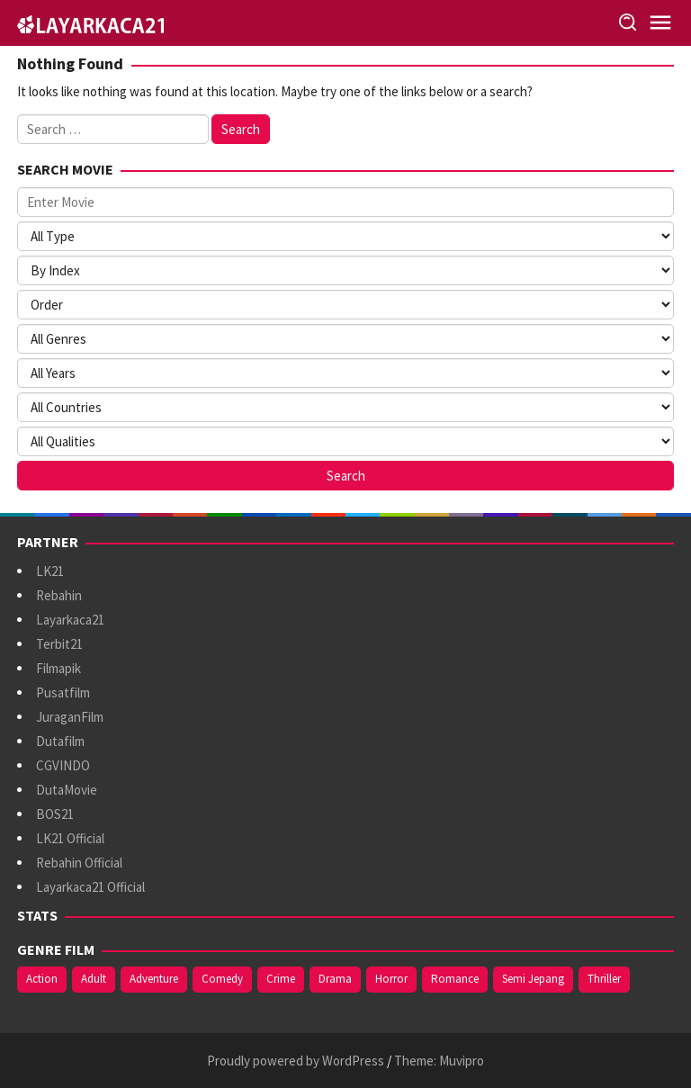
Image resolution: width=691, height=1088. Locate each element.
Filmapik (58, 668)
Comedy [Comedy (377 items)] (222, 978)
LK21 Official (70, 838)
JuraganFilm (69, 716)
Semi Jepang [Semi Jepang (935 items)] (533, 978)
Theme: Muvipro (439, 1060)
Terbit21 (59, 643)
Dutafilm (60, 741)
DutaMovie (66, 789)
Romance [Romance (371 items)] (455, 978)
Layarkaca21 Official (90, 886)
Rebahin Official (79, 862)
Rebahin (59, 595)
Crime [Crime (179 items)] (280, 978)
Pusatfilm (63, 692)
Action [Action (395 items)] (42, 978)
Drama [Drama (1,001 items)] (335, 978)
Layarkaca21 (70, 619)
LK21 (50, 571)
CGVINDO (63, 765)
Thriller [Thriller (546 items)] (604, 978)
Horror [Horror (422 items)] (391, 978)
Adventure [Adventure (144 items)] (154, 978)
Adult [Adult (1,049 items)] (93, 978)
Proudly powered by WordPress (295, 1060)
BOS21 (55, 814)
